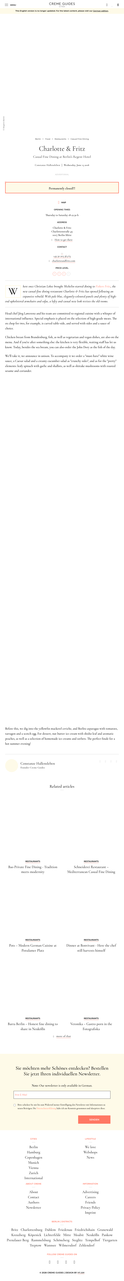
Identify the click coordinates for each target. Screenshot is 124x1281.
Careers (90, 1197)
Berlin (33, 1147)
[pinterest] (66, 1263)
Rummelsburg (41, 1240)
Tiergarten (110, 1240)
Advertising (90, 1192)
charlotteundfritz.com (63, 261)
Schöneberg (61, 1240)
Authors (33, 1202)
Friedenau (65, 1230)
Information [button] (90, 1184)
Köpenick (34, 1235)
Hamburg (33, 1152)
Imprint (90, 1212)
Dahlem (50, 1230)
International (33, 1178)
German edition (100, 11)
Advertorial (62, 175)
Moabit (79, 1235)
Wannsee (50, 1245)
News (90, 1157)
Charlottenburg (31, 1230)
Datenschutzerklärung (46, 1108)
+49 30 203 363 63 (62, 256)
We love (90, 1147)
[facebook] (50, 1263)
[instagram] (58, 1263)
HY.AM (81, 1272)
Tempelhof (92, 1240)
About (33, 1192)
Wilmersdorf (67, 1245)
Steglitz (77, 1240)
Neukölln (92, 1235)
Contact (33, 1197)
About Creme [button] (33, 1184)
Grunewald (105, 1230)
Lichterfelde (52, 1235)
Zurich (33, 1173)
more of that (63, 1036)
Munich (33, 1163)
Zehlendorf (86, 1245)
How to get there (63, 239)
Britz (14, 1230)
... (62, 252)
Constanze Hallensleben (47, 165)
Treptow (35, 1245)
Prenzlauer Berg (18, 1240)
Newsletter (33, 1207)
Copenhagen (33, 1157)
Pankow (107, 1235)
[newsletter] (74, 1263)
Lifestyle (90, 1139)
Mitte (67, 1235)
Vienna (34, 1168)
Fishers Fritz (103, 286)
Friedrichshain (85, 1230)
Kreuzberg (18, 1235)
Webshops (90, 1152)
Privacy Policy (90, 1207)
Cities (33, 1139)
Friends (90, 1202)
